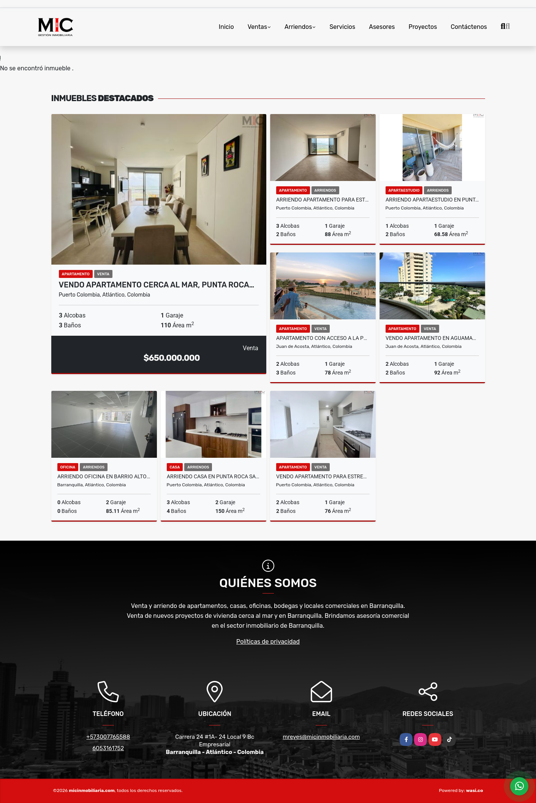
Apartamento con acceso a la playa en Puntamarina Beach (323, 338)
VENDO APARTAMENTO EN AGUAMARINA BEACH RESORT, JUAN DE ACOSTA (432, 338)
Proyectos (422, 26)
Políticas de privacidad (268, 641)
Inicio (226, 26)
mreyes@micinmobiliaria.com (321, 736)
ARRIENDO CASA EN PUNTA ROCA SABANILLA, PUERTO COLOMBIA (213, 476)
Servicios (342, 26)
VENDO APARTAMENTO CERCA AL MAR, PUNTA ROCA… (157, 284)
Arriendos (298, 26)
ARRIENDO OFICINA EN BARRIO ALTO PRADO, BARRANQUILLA (104, 476)
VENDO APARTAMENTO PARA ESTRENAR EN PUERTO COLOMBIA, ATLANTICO (323, 476)
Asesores (382, 26)
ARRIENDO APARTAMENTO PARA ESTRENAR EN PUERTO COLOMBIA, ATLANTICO (323, 200)
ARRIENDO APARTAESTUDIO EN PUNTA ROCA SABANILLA (432, 200)
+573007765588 (108, 736)
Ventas (257, 26)
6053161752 (108, 748)
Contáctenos (469, 26)
